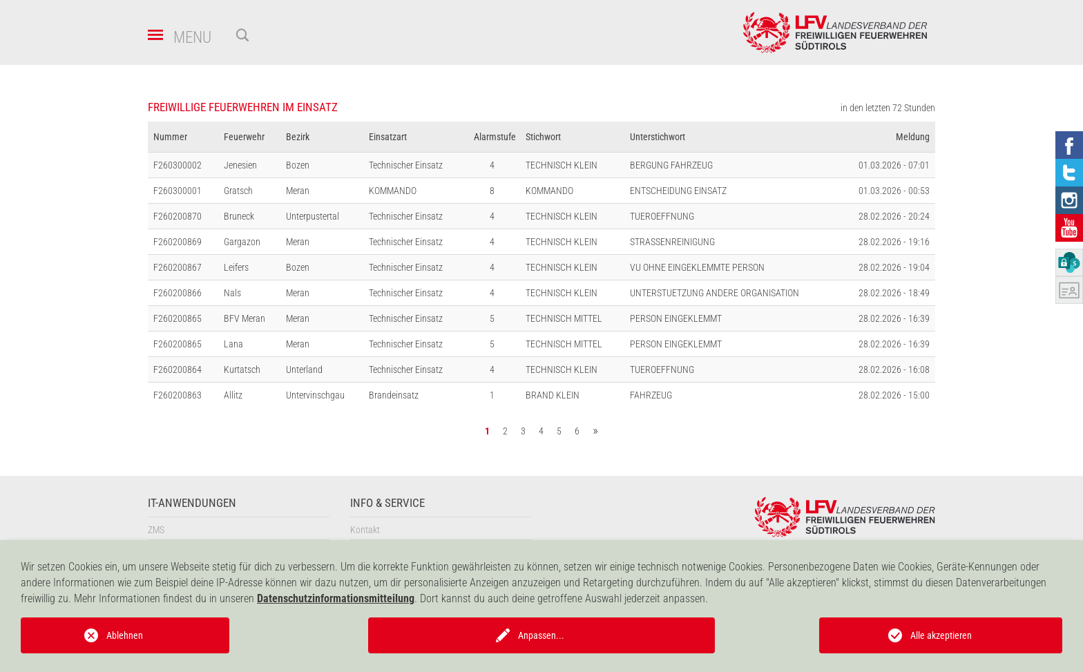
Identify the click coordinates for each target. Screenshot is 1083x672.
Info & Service (387, 503)
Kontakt (365, 529)
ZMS (156, 529)
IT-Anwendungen (192, 503)
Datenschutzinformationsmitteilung (335, 598)
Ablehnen (124, 635)
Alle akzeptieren (941, 635)
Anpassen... (541, 635)
